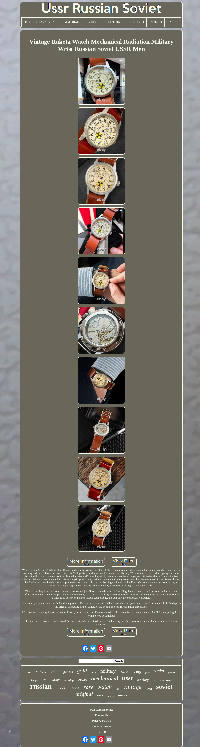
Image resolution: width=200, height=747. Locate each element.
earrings (165, 680)
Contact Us (101, 715)
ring (137, 671)
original (84, 694)
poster (111, 696)
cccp (93, 672)
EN (98, 732)
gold (82, 671)
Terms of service (101, 726)
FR (104, 732)
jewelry (171, 672)
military (108, 671)
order (82, 679)
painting (69, 680)
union (55, 671)
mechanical (104, 678)
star (30, 672)
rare (88, 687)
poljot (147, 673)
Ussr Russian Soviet (101, 709)
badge (34, 680)
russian (41, 686)
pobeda (68, 672)
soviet (164, 686)
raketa (41, 671)
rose (75, 687)
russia (61, 688)
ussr (128, 678)
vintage (132, 686)
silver (149, 688)
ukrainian (125, 672)
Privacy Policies (101, 720)
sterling (143, 680)
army (56, 680)
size (117, 689)
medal (100, 695)
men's (122, 695)
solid (154, 681)
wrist (159, 671)
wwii (44, 680)
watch (104, 686)
